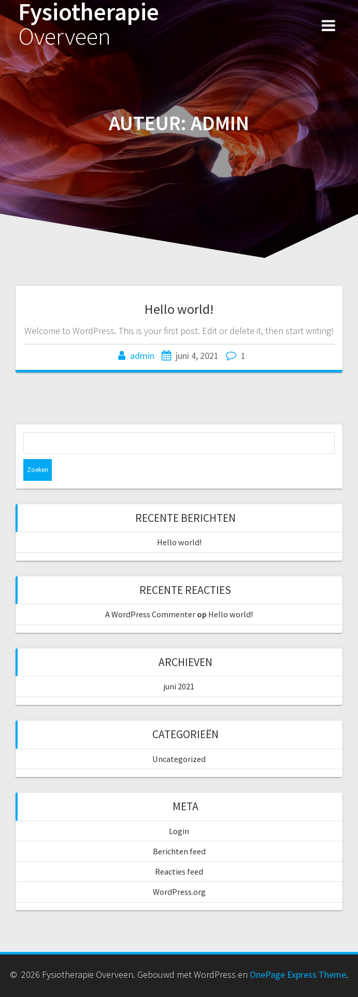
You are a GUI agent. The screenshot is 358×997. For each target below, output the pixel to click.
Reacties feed (179, 871)
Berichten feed (179, 851)
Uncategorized (179, 759)
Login (179, 831)
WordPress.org (179, 892)
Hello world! (179, 308)
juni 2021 (179, 686)
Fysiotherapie (88, 24)
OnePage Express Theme (298, 974)
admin (142, 356)
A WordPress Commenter (150, 614)
